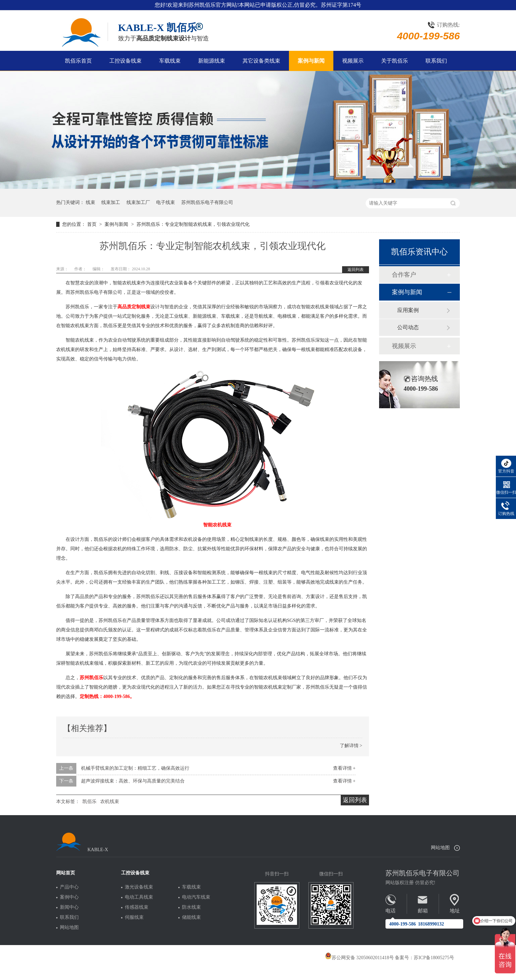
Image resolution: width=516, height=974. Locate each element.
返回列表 (355, 269)
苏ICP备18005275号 (434, 957)
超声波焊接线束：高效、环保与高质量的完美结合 (133, 781)
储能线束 (191, 917)
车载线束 (170, 61)
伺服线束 (134, 917)
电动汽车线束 (196, 897)
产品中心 (69, 887)
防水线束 (191, 907)
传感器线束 (136, 907)
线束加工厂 (138, 202)
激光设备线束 (139, 887)
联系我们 (436, 61)
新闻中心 (69, 907)
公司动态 (408, 327)
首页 (92, 224)
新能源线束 (211, 61)
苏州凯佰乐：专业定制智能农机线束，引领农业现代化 (193, 224)
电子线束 (165, 202)
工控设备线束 (125, 61)
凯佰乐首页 (78, 61)
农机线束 (109, 801)
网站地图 (440, 847)
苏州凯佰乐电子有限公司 (207, 202)
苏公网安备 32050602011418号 (359, 957)
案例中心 (69, 897)
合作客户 (404, 274)
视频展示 (353, 61)
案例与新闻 (311, 61)
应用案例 (408, 310)
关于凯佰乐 (394, 61)
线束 (90, 202)
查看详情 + (344, 768)
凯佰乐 (89, 801)
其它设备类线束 (261, 61)
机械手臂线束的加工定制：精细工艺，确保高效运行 (135, 768)
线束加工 (110, 202)
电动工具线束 (139, 897)
